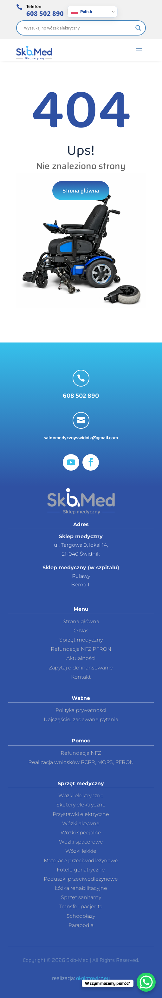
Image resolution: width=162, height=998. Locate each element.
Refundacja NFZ (81, 753)
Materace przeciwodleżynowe (81, 861)
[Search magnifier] (138, 27)
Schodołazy (81, 916)
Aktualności (80, 658)
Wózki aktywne (81, 823)
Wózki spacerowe (81, 842)
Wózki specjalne (81, 833)
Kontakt (81, 677)
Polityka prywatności (80, 710)
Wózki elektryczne (81, 796)
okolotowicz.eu (93, 978)
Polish (81, 11)
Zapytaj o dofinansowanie (81, 668)
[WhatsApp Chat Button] (146, 982)
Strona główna (80, 190)
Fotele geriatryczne (81, 870)
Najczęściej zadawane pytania (81, 719)
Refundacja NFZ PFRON (81, 649)
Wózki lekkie (80, 851)
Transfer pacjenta (80, 906)
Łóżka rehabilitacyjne (81, 888)
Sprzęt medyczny (81, 640)
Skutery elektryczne (81, 805)
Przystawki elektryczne (81, 814)
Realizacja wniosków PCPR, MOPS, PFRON (81, 762)
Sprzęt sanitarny (81, 897)
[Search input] (78, 27)
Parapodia (81, 925)
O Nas (81, 631)
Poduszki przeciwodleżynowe (81, 879)
